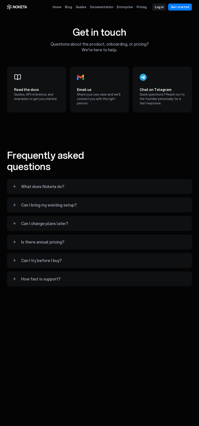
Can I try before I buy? (41, 260)
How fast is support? (40, 279)
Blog (68, 7)
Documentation (101, 7)
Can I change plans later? (44, 223)
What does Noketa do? (42, 186)
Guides (81, 7)
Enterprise (125, 7)
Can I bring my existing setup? (49, 205)
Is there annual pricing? (42, 242)
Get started (180, 7)
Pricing (142, 7)
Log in (159, 7)
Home (57, 7)
